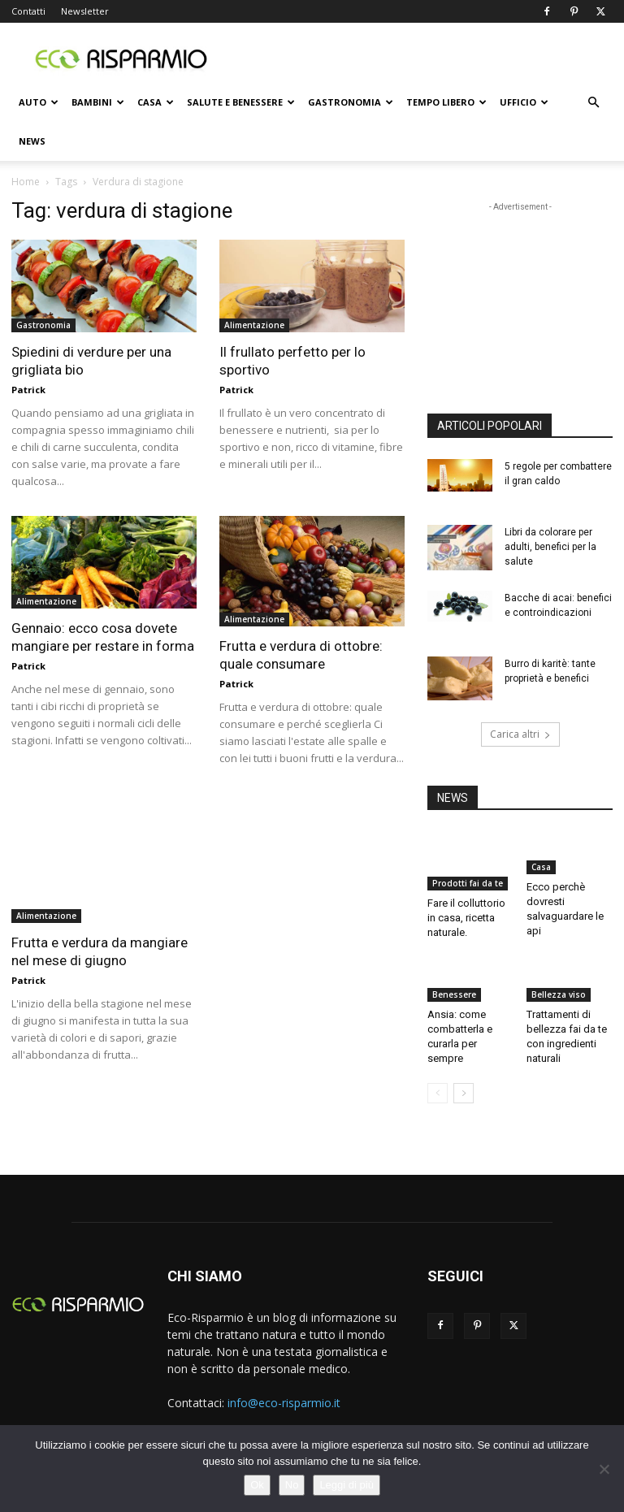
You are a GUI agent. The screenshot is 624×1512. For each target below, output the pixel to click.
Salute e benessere (241, 102)
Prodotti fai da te (467, 883)
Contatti (28, 11)
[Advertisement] (422, 58)
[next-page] (463, 1093)
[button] (593, 102)
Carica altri (520, 734)
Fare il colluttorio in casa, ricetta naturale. (466, 917)
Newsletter (85, 11)
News (32, 141)
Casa (155, 102)
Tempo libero (446, 102)
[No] (604, 1469)
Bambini (98, 102)
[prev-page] (437, 1093)
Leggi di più (346, 1485)
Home (25, 181)
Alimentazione (254, 325)
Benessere (454, 994)
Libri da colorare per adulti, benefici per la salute (550, 546)
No (292, 1485)
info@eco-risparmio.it (284, 1402)
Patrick (28, 389)
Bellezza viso (558, 994)
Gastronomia (350, 102)
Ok (257, 1485)
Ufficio (524, 102)
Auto (38, 102)
